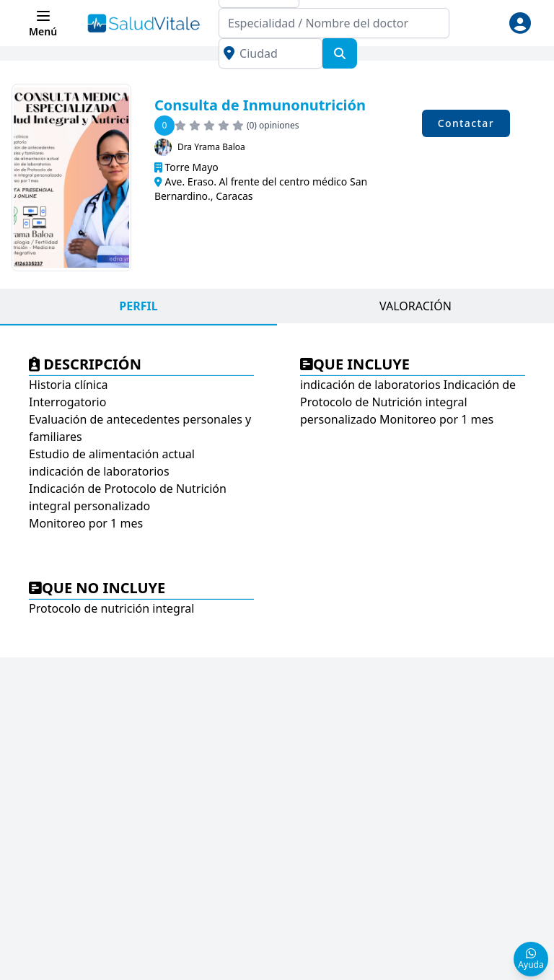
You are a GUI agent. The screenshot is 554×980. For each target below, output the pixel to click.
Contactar (466, 123)
